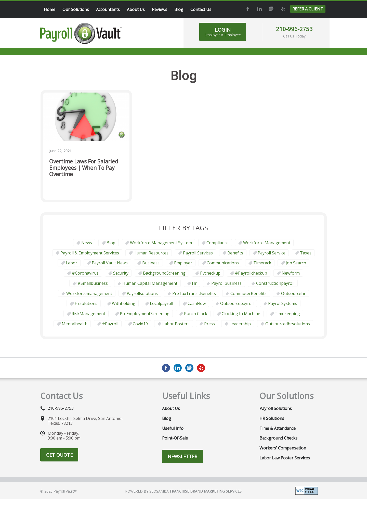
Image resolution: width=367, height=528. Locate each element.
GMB (271, 9)
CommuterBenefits (248, 293)
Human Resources (151, 253)
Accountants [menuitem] (108, 9)
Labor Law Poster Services (284, 458)
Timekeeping (287, 313)
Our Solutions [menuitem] (75, 9)
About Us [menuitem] (136, 9)
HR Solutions (271, 418)
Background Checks (278, 438)
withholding (123, 303)
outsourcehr (293, 293)
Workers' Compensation (282, 448)
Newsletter (182, 456)
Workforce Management (266, 243)
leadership (240, 324)
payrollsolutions (142, 293)
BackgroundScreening (164, 273)
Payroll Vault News (110, 263)
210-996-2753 (294, 28)
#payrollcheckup (251, 273)
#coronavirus (85, 273)
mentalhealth (74, 324)
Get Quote (59, 455)
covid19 (140, 324)
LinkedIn (259, 9)
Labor (71, 263)
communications (223, 263)
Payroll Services (198, 253)
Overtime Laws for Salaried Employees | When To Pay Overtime (83, 168)
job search (296, 263)
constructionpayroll (275, 283)
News (86, 243)
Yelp (283, 9)
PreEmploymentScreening (144, 313)
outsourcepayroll (237, 303)
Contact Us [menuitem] (200, 9)
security (120, 273)
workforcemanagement (89, 293)
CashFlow (197, 303)
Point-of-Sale (175, 438)
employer (183, 263)
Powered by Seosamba (183, 491)
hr (194, 283)
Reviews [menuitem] (159, 9)
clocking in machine (241, 313)
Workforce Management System (161, 243)
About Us (171, 408)
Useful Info (173, 428)
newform (291, 273)
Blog (111, 243)
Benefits (235, 253)
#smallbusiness (92, 283)
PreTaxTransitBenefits (194, 293)
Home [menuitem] (49, 9)
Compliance (217, 243)
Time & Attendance (277, 428)
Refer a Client (307, 9)
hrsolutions (86, 303)
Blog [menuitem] (178, 9)
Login (222, 31)
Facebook (247, 9)
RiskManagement (88, 313)
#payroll (110, 324)
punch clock (195, 313)
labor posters (176, 324)
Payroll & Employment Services (89, 253)
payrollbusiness (226, 283)
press (209, 324)
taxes (305, 253)
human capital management (149, 283)
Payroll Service (271, 253)
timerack (262, 263)
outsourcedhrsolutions (287, 324)
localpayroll (161, 303)
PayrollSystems (282, 303)
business (151, 263)
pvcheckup (210, 273)
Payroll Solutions (275, 408)
